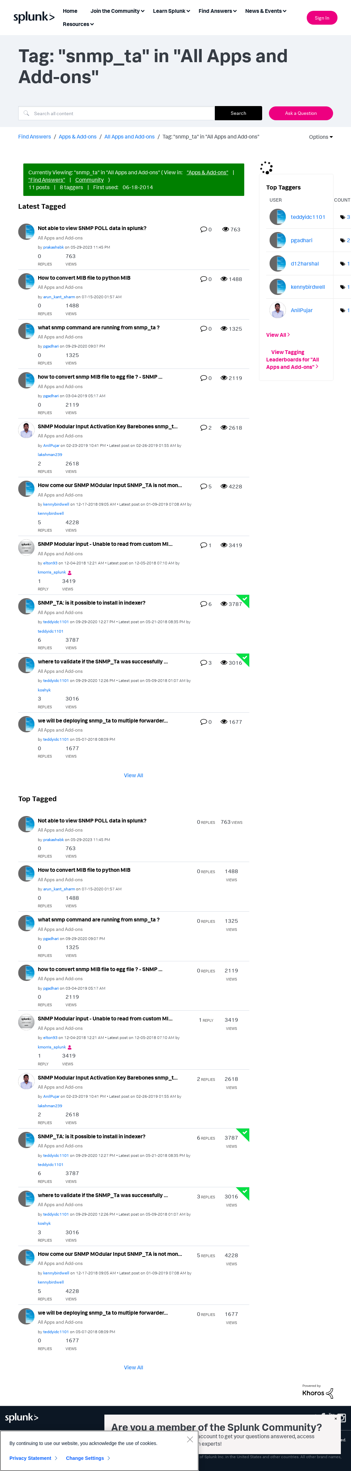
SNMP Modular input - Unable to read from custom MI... (105, 543)
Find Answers (34, 136)
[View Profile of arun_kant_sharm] (59, 296)
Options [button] (316, 136)
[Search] (116, 113)
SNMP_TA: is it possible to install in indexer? (92, 602)
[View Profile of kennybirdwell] (56, 504)
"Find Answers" (46, 179)
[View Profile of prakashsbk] (53, 247)
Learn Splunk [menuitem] (169, 10)
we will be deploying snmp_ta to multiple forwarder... (103, 720)
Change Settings (85, 1458)
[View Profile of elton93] (50, 562)
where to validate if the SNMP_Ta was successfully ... (103, 661)
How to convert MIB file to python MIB (84, 277)
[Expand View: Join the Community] (142, 10)
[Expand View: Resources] (92, 23)
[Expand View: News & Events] (284, 10)
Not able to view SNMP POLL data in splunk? (92, 228)
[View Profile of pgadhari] (51, 346)
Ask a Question (301, 113)
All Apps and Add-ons (129, 136)
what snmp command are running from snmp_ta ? (99, 327)
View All (133, 774)
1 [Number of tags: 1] (348, 263)
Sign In (322, 18)
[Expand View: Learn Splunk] (188, 10)
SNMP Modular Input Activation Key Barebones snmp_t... (108, 426)
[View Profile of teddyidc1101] (56, 621)
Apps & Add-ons (78, 136)
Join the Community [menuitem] (115, 10)
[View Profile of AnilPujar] (51, 445)
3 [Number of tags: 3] (348, 216)
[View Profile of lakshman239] (50, 454)
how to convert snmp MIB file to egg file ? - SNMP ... (100, 376)
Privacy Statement (30, 1458)
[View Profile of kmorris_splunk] (52, 572)
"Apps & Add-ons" (207, 172)
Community (89, 179)
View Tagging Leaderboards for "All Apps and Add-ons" (292, 359)
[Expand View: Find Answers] (234, 10)
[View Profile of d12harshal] (305, 263)
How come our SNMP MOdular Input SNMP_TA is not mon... (110, 485)
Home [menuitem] (70, 10)
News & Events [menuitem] (263, 10)
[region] (99, 1450)
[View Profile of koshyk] (44, 689)
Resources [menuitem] (76, 24)
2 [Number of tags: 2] (348, 240)
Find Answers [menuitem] (215, 10)
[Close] (189, 1439)
